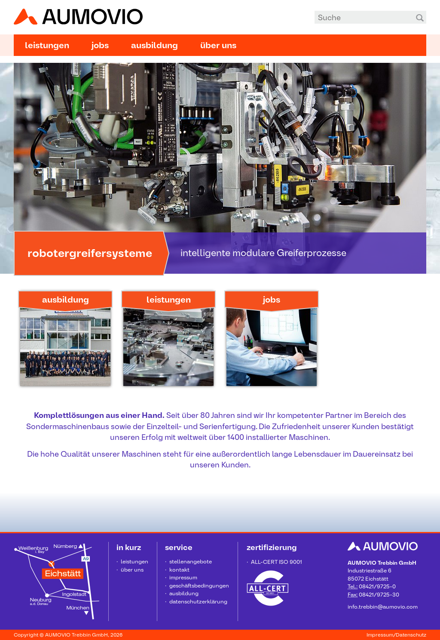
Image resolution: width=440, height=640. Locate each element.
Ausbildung (154, 45)
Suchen (419, 17)
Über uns (218, 45)
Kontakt (179, 569)
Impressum (183, 577)
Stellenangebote (190, 561)
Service (178, 547)
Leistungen (47, 45)
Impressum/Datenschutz (396, 634)
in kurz (128, 547)
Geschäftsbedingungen (199, 585)
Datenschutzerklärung (198, 601)
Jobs (100, 45)
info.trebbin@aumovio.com (383, 606)
